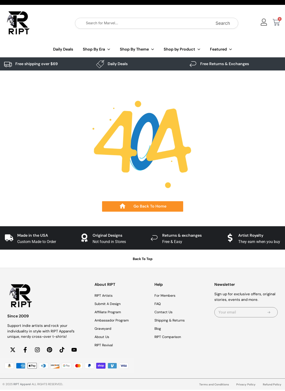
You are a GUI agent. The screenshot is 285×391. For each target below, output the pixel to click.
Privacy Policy (245, 386)
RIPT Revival (105, 345)
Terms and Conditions (213, 386)
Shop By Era (96, 49)
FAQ (157, 303)
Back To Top (142, 259)
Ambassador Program (113, 320)
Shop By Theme (137, 49)
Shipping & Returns (171, 320)
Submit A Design (109, 303)
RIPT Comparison (169, 336)
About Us (102, 336)
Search (223, 23)
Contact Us (164, 312)
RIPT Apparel (22, 385)
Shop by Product (182, 49)
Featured (221, 49)
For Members (165, 295)
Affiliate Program (109, 312)
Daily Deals (63, 49)
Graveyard (103, 328)
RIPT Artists (104, 295)
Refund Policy (272, 386)
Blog (158, 328)
